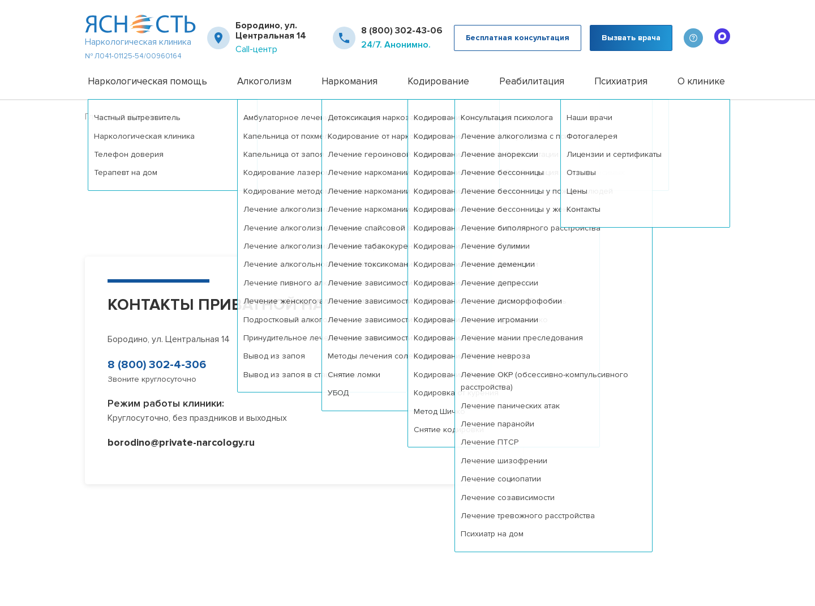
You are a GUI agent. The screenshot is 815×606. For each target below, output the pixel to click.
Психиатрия (620, 81)
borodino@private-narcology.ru (181, 442)
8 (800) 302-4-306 (157, 365)
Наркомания (349, 81)
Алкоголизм (264, 81)
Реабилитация (531, 81)
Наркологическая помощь (147, 81)
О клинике (701, 81)
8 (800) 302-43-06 (402, 30)
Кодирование (438, 81)
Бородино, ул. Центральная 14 (270, 30)
